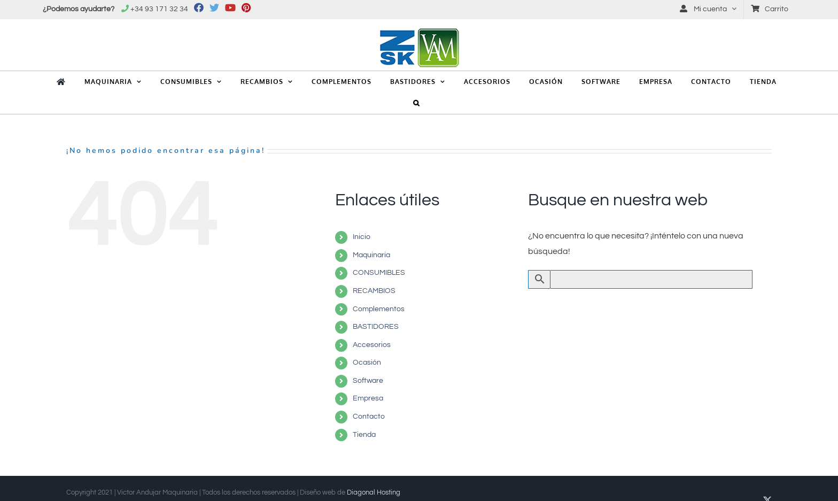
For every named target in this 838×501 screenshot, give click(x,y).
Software (368, 380)
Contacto (369, 416)
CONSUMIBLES (379, 272)
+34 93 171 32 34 (159, 9)
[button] (416, 103)
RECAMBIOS (374, 291)
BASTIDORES (376, 326)
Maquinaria (371, 255)
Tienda (364, 434)
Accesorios (372, 345)
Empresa (368, 398)
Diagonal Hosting (373, 492)
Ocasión (367, 362)
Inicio (361, 237)
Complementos (379, 309)
